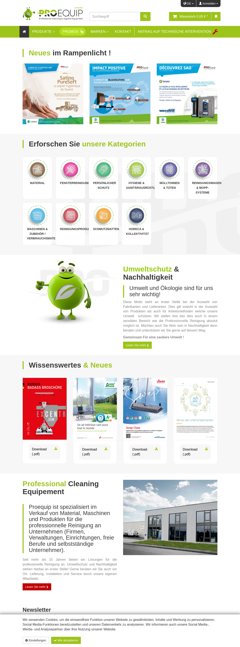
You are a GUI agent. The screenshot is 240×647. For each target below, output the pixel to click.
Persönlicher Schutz (104, 185)
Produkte (43, 32)
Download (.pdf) (44, 452)
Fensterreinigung (75, 183)
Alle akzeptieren (66, 640)
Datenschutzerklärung (196, 640)
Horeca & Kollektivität (137, 231)
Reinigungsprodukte (77, 229)
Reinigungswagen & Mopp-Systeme (207, 187)
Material (37, 183)
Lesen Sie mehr (137, 345)
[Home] (24, 32)
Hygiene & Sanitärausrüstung (142, 185)
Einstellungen (35, 640)
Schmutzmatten (106, 229)
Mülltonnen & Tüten (170, 185)
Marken (100, 32)
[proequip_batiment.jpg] (170, 517)
